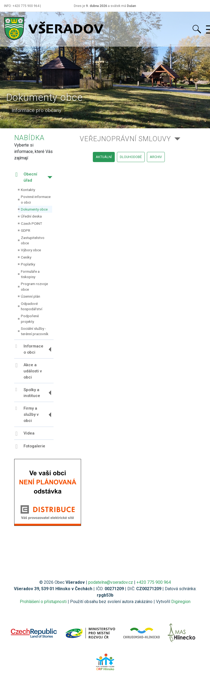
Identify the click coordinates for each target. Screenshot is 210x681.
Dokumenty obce (34, 209)
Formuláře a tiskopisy (30, 274)
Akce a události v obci (29, 371)
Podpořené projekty (30, 318)
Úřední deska (31, 216)
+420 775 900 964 (153, 582)
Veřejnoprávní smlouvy (125, 139)
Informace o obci (29, 349)
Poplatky (28, 264)
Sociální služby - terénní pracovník (34, 331)
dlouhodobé (131, 157)
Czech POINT (31, 223)
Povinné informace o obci (36, 199)
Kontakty (28, 190)
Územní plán (30, 296)
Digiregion (180, 601)
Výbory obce (31, 250)
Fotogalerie (30, 447)
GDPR (25, 230)
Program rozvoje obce (34, 286)
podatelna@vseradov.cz (110, 582)
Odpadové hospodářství (31, 306)
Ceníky (26, 257)
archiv (156, 157)
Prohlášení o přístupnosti (43, 601)
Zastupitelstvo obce (32, 240)
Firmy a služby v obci (27, 414)
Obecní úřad (26, 177)
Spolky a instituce (28, 392)
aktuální (104, 157)
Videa (25, 434)
